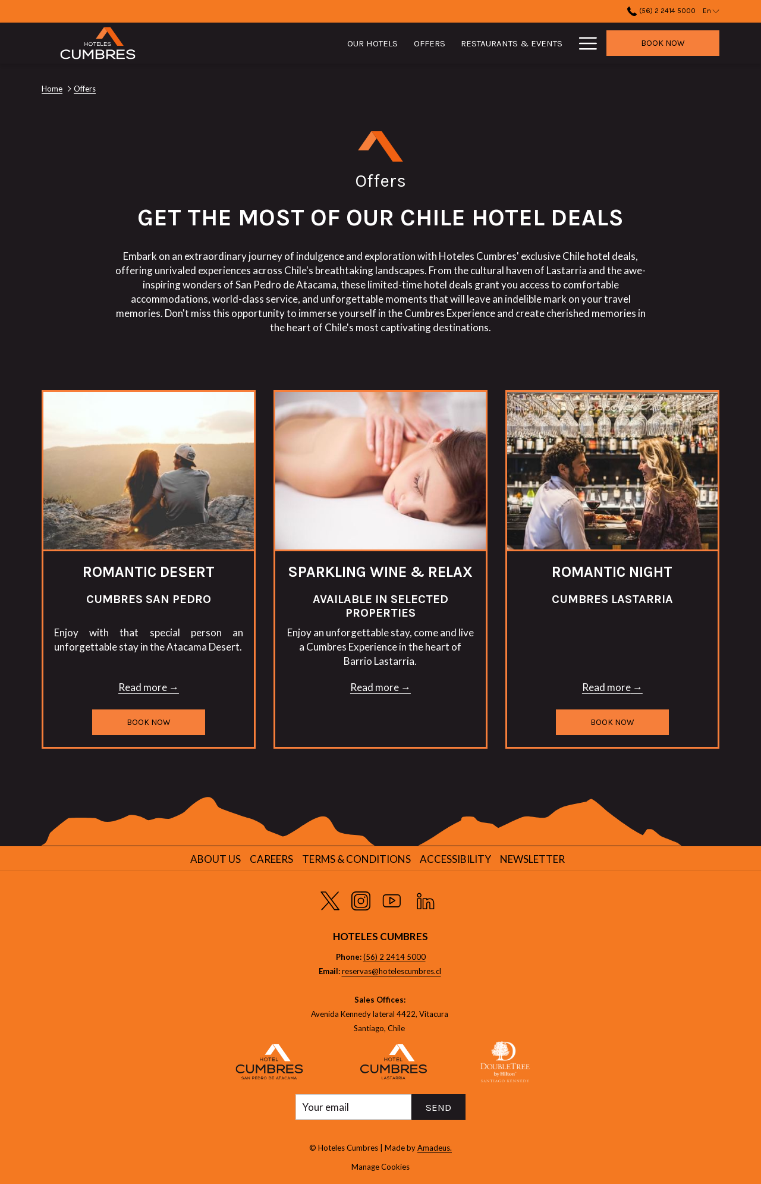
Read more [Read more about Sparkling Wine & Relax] (374, 687)
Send (438, 1107)
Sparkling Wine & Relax (380, 571)
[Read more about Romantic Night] (612, 470)
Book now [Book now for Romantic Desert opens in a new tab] (149, 722)
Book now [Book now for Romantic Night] (612, 722)
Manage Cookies (380, 1167)
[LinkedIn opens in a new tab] (425, 898)
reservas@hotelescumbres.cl (391, 971)
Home (52, 88)
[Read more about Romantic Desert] (149, 470)
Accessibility (455, 859)
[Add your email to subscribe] (353, 1107)
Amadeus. (434, 1147)
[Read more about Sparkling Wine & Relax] (380, 470)
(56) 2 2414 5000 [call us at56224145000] (661, 11)
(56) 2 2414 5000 (394, 957)
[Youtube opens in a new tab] (391, 898)
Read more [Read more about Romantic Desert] (142, 687)
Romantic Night (612, 571)
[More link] (583, 43)
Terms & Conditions (356, 859)
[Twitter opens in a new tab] (329, 898)
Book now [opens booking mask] (663, 43)
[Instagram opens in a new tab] (360, 898)
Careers (271, 859)
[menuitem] (302, 43)
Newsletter (532, 859)
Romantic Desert (149, 571)
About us (215, 859)
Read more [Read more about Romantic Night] (606, 687)
